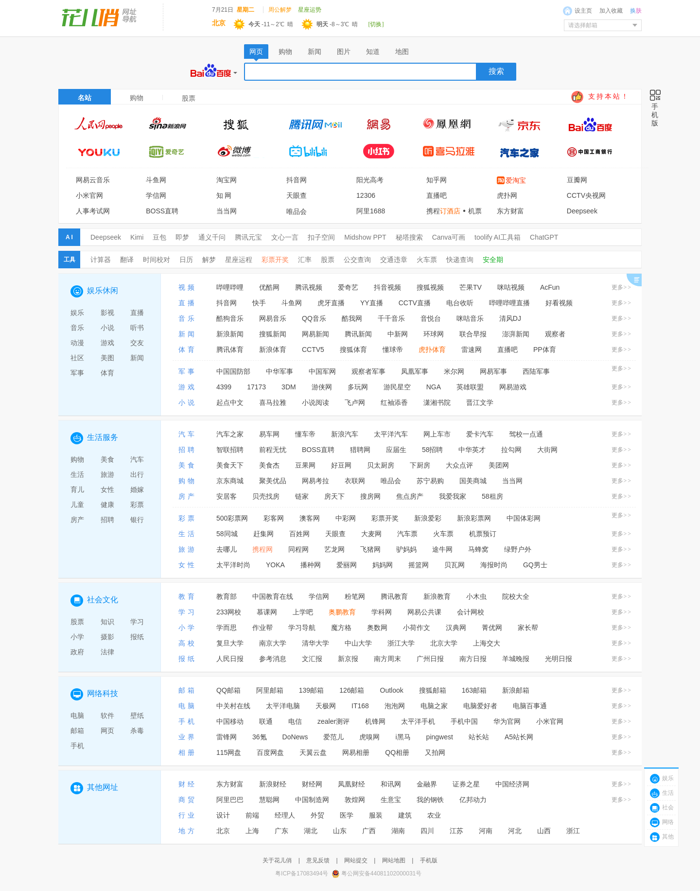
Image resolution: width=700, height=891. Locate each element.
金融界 (427, 784)
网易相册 (355, 752)
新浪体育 (272, 349)
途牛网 (442, 549)
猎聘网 (360, 450)
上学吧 (303, 612)
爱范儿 (333, 737)
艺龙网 (334, 549)
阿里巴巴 (230, 800)
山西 (544, 831)
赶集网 (263, 534)
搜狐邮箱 (432, 690)
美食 (107, 459)
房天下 (334, 496)
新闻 (137, 358)
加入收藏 (611, 10)
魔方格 (341, 627)
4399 (223, 387)
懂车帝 (305, 434)
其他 (668, 836)
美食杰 (269, 465)
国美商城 (473, 481)
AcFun (550, 287)
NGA (433, 387)
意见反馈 (318, 860)
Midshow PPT (365, 237)
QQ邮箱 (228, 690)
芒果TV (470, 287)
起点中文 (230, 402)
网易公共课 (424, 612)
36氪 (259, 737)
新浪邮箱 (515, 690)
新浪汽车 (344, 434)
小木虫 (476, 596)
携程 (443, 211)
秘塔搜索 (409, 237)
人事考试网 (93, 211)
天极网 (325, 706)
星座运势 (309, 9)
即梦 (182, 237)
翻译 (127, 259)
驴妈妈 (406, 549)
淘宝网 (226, 180)
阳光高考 (370, 180)
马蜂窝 (478, 549)
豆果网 (305, 465)
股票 (327, 259)
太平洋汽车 (391, 434)
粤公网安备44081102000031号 (381, 873)
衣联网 (355, 481)
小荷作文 (416, 627)
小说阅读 (315, 402)
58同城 (227, 534)
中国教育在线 (272, 596)
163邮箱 (474, 690)
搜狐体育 (353, 349)
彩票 (137, 504)
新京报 (348, 659)
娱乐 (77, 312)
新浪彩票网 (474, 518)
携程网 (262, 549)
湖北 (310, 831)
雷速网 (471, 349)
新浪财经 (272, 784)
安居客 (226, 496)
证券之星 (466, 784)
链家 (302, 496)
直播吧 (436, 195)
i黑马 (402, 737)
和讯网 (391, 784)
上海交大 (486, 643)
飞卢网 (355, 402)
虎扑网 (507, 195)
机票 (475, 211)
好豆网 (341, 465)
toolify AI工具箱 (497, 237)
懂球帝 (393, 349)
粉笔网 (355, 596)
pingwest (439, 737)
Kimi (136, 237)
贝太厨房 (380, 465)
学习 (137, 622)
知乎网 (436, 180)
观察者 (555, 334)
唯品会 (296, 211)
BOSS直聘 (162, 211)
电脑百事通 (530, 706)
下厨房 (420, 465)
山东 (340, 831)
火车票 (427, 259)
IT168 (360, 706)
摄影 (107, 637)
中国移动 (230, 721)
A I (69, 237)
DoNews (295, 737)
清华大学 (315, 643)
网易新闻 (315, 334)
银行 (137, 520)
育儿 (77, 489)
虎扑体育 (432, 349)
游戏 (107, 343)
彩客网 (273, 518)
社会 (668, 807)
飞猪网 (370, 549)
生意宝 (391, 800)
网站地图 (393, 860)
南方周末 (387, 659)
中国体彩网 (524, 518)
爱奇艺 (348, 287)
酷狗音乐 (230, 318)
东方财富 (510, 211)
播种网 (310, 565)
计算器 (100, 259)
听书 (137, 328)
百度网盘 (270, 752)
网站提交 (356, 860)
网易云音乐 (93, 180)
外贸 (317, 815)
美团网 (499, 465)
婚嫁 (137, 489)
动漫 (77, 343)
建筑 (405, 815)
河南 (485, 831)
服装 (376, 815)
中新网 (397, 334)
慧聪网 (269, 800)
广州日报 (430, 659)
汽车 (137, 459)
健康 (107, 504)
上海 (252, 831)
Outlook (391, 690)
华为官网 (507, 721)
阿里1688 (370, 211)
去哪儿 (226, 549)
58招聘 (432, 450)
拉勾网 (511, 450)
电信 (295, 721)
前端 (252, 815)
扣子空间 (321, 237)
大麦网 (371, 534)
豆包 (159, 237)
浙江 (573, 831)
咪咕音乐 (470, 318)
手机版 (429, 860)
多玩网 (358, 387)
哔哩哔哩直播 (509, 303)
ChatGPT (544, 237)
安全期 (493, 259)
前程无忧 (272, 450)
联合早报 (473, 334)
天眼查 (296, 195)
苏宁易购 (430, 481)
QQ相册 (397, 752)
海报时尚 (494, 565)
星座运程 (238, 259)
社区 (77, 358)
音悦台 (430, 318)
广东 (281, 831)
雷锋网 (226, 737)
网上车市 (437, 434)
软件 (107, 715)
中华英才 (472, 450)
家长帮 (528, 627)
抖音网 (296, 180)
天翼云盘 (313, 752)
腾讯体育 (230, 349)
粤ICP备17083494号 (301, 873)
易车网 (269, 434)
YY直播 (371, 303)
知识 (107, 622)
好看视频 (559, 303)
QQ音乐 (314, 318)
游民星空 (397, 387)
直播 (137, 312)
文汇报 (312, 659)
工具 (69, 259)
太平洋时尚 (233, 565)
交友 (137, 343)
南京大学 (272, 643)
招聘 (107, 520)
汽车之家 (230, 434)
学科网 (381, 612)
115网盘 (228, 752)
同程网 (298, 549)
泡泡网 (395, 706)
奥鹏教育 (342, 612)
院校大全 (515, 596)
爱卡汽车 (479, 434)
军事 (77, 373)
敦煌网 (355, 800)
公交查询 (357, 259)
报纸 (137, 637)
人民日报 (230, 659)
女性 (107, 489)
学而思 (226, 627)
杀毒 (137, 730)
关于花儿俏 (277, 860)
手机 (77, 746)
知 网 (224, 195)
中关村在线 (233, 706)
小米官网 (89, 195)
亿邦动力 (473, 800)
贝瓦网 (454, 565)
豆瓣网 (577, 180)
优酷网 (269, 287)
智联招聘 (230, 450)
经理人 (285, 815)
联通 (266, 721)
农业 (434, 815)
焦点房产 (409, 496)
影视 (107, 312)
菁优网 (492, 627)
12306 (365, 195)
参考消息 (272, 659)
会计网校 (470, 612)
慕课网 (267, 612)
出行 (137, 474)
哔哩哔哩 (230, 287)
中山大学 (358, 643)
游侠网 (322, 387)
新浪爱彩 (427, 518)
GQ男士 (535, 565)
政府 (77, 652)
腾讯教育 (394, 596)
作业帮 (262, 627)
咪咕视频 (511, 287)
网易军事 (493, 371)
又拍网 (435, 752)
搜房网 (370, 496)
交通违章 (393, 259)
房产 (77, 520)
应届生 (396, 450)
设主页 (583, 10)
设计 (223, 815)
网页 (107, 730)
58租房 (492, 496)
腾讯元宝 (248, 237)
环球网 (433, 334)
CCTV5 (313, 349)
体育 (107, 373)
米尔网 (454, 371)
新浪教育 (437, 596)
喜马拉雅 (272, 402)
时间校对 (156, 259)
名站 (84, 98)
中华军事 (279, 371)
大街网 (547, 450)
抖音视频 (387, 287)
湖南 (398, 831)
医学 (346, 815)
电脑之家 (434, 706)
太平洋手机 (418, 721)
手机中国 (464, 721)
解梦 (209, 259)
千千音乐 (391, 318)
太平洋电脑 (283, 706)
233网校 (228, 612)
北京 (223, 831)
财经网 (312, 784)
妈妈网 (382, 565)
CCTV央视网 (586, 195)
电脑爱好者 (480, 706)
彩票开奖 (275, 259)
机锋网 (375, 721)
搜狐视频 (430, 287)
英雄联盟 (470, 387)
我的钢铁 (430, 800)
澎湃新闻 (515, 334)
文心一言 (284, 237)
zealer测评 (333, 721)
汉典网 (456, 627)
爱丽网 (346, 565)
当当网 (226, 211)
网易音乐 (272, 318)
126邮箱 (351, 690)
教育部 (226, 596)
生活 (77, 474)
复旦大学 (230, 643)
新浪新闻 (230, 334)
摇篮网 (418, 565)
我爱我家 (452, 496)
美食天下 (230, 465)
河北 (515, 831)
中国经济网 (512, 784)
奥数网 (377, 627)
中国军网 (322, 371)
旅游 (107, 474)
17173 (256, 387)
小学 (77, 637)
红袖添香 (394, 402)
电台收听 (459, 303)
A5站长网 (519, 737)
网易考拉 (315, 481)
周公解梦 (280, 9)
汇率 (305, 259)
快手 (259, 303)
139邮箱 (311, 690)
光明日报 (558, 659)
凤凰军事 (414, 371)
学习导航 (301, 627)
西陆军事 (536, 371)
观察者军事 (368, 371)
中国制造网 (312, 800)
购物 (136, 98)
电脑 (77, 715)
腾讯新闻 (358, 334)
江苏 (456, 831)
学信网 (156, 195)
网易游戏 (512, 387)
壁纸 (137, 715)
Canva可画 (448, 237)
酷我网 (352, 318)
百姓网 (299, 534)
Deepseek (582, 211)
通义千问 (212, 237)
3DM (288, 387)
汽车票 (407, 534)
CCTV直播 (415, 303)
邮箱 (77, 730)
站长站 (479, 737)
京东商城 (230, 481)
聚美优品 (272, 481)
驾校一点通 (526, 434)
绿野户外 (517, 549)
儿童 (77, 504)
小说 (107, 328)
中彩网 (345, 518)
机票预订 (482, 534)
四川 (427, 831)
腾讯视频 (308, 287)
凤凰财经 (351, 784)
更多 (622, 287)
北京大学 (443, 643)
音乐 (77, 328)
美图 (107, 358)
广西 (369, 831)
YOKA (275, 565)
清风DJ (510, 318)
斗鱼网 (156, 180)
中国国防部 (233, 371)
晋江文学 (479, 402)
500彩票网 (232, 518)
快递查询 (459, 259)
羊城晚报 (515, 659)
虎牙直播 (331, 303)
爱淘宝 (516, 180)
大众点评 (459, 465)
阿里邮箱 (269, 690)
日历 (186, 259)
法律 (107, 652)
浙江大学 (401, 643)
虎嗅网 (369, 737)
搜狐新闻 (272, 334)
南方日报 (473, 659)
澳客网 (309, 518)
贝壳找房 (266, 496)
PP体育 (544, 349)
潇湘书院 (437, 402)
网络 (668, 822)
